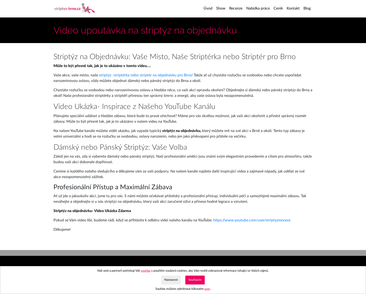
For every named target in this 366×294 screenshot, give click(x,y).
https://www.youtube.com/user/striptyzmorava (251, 220)
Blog (307, 8)
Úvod (209, 7)
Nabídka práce (258, 8)
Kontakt (293, 8)
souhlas (146, 270)
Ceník (278, 8)
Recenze (236, 8)
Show (220, 8)
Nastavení (171, 279)
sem (207, 289)
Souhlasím (195, 279)
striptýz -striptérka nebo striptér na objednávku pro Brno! (146, 75)
